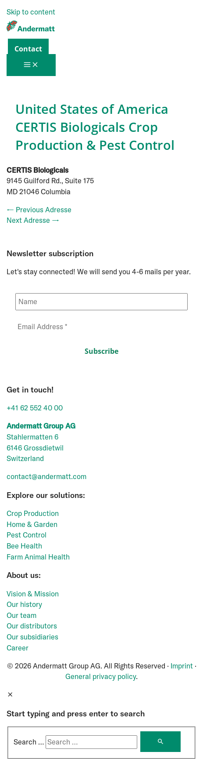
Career (17, 647)
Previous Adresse (39, 209)
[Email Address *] (101, 326)
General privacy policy (100, 676)
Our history (24, 604)
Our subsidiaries (32, 636)
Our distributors (32, 625)
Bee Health (24, 545)
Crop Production (33, 513)
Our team (21, 615)
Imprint (182, 665)
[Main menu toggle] (31, 65)
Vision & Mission (33, 593)
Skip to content (31, 11)
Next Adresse (33, 220)
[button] (26, 48)
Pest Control (26, 534)
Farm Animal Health (38, 556)
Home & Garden (32, 524)
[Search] (160, 741)
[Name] (101, 301)
